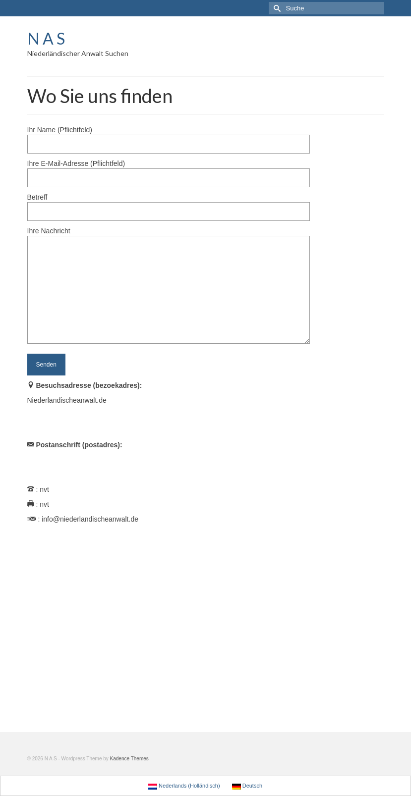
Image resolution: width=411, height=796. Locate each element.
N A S (46, 38)
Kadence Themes (129, 758)
